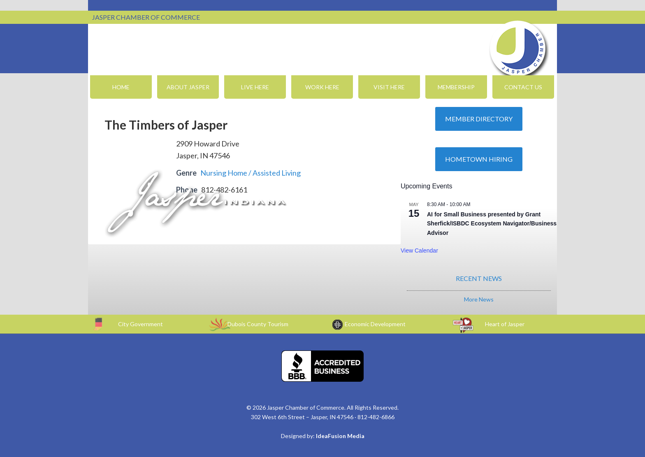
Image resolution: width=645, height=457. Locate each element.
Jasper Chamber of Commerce (518, 48)
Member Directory (479, 119)
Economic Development (375, 323)
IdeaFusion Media (340, 435)
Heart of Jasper (504, 323)
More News (479, 299)
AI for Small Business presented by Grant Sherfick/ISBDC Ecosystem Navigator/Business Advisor (492, 223)
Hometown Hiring (479, 159)
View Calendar (419, 250)
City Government (140, 323)
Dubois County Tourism (257, 323)
